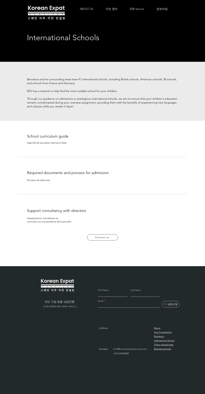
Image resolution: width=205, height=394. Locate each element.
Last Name (135, 290)
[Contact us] (102, 237)
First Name (103, 290)
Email (101, 301)
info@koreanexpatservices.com (130, 348)
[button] (111, 9)
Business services (162, 348)
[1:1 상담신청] (170, 304)
